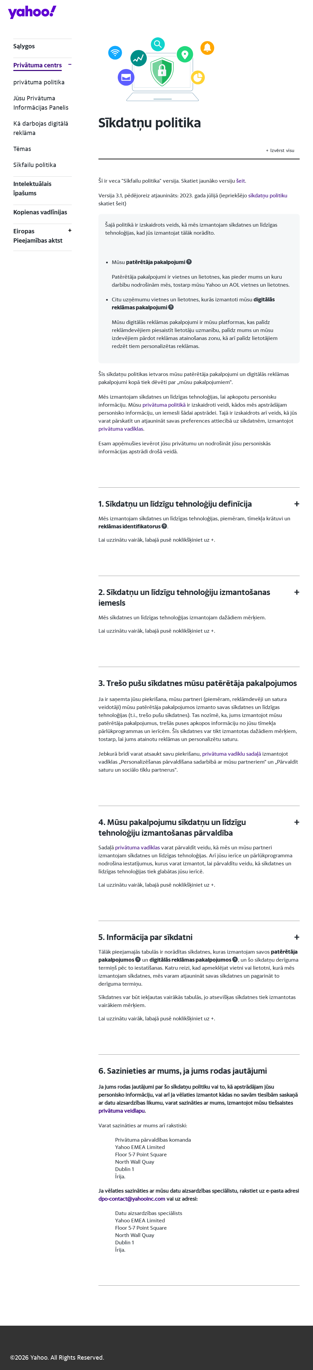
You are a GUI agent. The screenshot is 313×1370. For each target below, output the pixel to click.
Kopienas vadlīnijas (40, 212)
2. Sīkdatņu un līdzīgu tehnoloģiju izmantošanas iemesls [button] (184, 597)
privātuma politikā (164, 404)
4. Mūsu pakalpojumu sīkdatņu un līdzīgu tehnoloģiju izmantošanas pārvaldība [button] (172, 827)
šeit (240, 180)
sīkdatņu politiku (267, 195)
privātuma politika (39, 82)
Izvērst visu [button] (282, 150)
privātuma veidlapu (121, 1110)
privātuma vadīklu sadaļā (231, 753)
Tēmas (22, 148)
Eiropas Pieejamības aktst (37, 236)
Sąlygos (24, 46)
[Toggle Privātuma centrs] (70, 66)
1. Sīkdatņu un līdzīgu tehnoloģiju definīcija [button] (175, 503)
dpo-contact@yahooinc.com (131, 1198)
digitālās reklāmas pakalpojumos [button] (190, 959)
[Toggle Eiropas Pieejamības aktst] (70, 236)
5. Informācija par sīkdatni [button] (145, 937)
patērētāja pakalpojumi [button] (155, 262)
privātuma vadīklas (120, 428)
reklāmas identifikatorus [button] (129, 526)
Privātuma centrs (37, 65)
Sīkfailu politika (34, 164)
